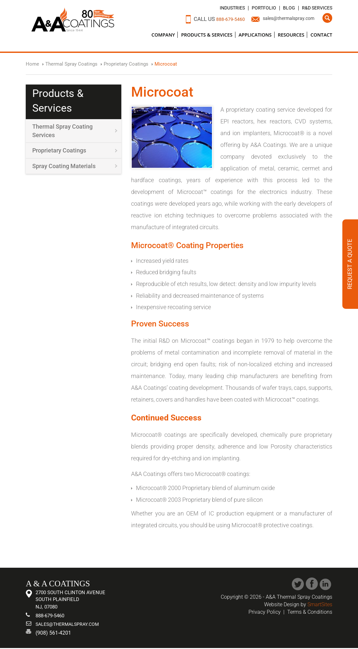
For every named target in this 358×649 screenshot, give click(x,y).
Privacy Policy (264, 612)
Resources (291, 35)
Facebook (312, 584)
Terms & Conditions (309, 612)
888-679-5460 (216, 19)
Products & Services (206, 35)
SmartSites (319, 604)
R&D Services (314, 7)
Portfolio (257, 7)
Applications (255, 35)
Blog (284, 7)
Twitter (297, 584)
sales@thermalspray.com (283, 19)
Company (163, 35)
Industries (221, 7)
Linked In (326, 584)
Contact (321, 35)
